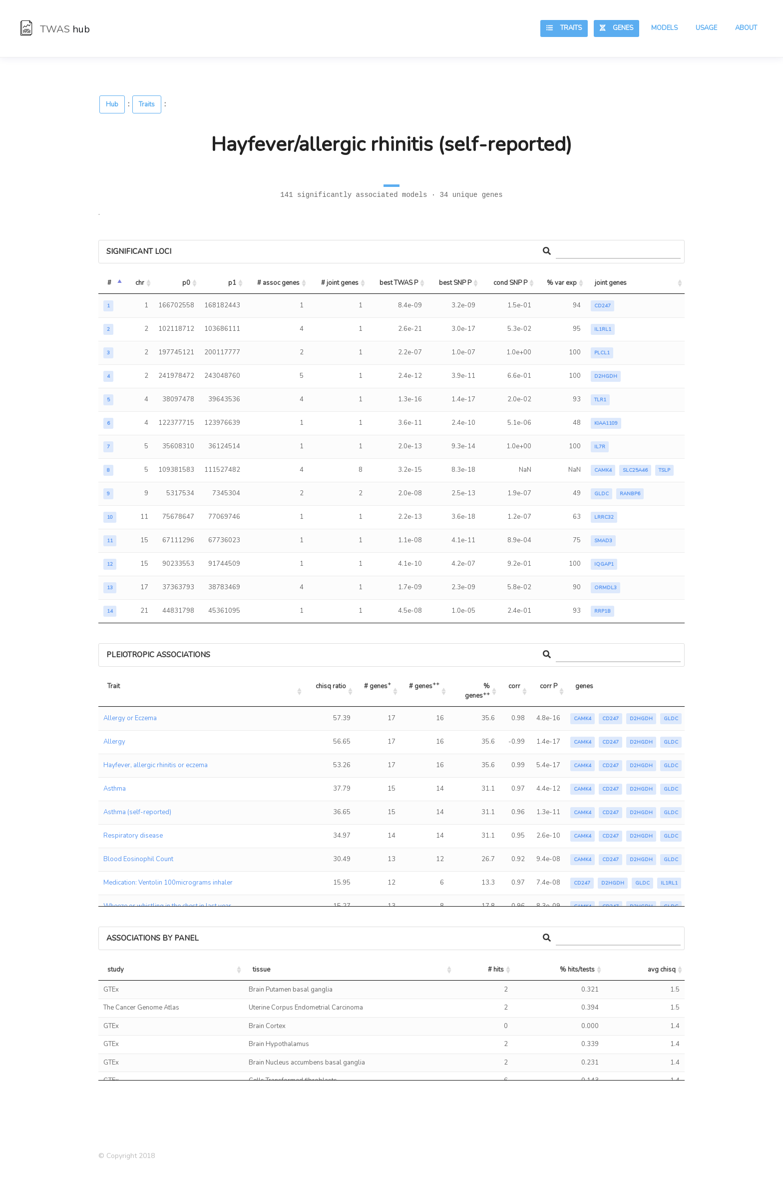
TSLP (664, 470)
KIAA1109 (606, 423)
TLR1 (600, 399)
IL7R (599, 446)
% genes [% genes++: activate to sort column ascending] (478, 691)
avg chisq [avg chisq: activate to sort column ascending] (662, 969)
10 (110, 517)
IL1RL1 (602, 329)
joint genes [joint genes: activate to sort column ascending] (611, 282)
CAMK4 (603, 470)
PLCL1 (602, 352)
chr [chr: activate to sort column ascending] (139, 282)
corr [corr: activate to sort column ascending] (514, 686)
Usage (706, 27)
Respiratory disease (133, 835)
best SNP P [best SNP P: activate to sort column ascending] (455, 282)
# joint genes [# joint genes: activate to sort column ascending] (340, 282)
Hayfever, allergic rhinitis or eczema (155, 765)
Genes (616, 27)
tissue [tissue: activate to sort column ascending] (261, 969)
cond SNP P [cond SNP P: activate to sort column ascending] (510, 282)
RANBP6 (630, 493)
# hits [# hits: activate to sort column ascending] (496, 969)
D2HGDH (605, 376)
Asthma (114, 788)
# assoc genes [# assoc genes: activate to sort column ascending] (278, 282)
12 (110, 564)
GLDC (601, 493)
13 (110, 587)
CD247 (602, 305)
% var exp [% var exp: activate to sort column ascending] (562, 282)
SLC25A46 (635, 470)
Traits (564, 27)
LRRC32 (604, 517)
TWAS (55, 29)
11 (110, 540)
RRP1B (602, 611)
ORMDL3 (605, 587)
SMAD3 (603, 540)
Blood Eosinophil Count (138, 859)
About (746, 27)
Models (664, 27)
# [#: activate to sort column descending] (109, 282)
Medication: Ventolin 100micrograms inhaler (168, 882)
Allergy (114, 741)
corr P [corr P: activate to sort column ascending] (548, 686)
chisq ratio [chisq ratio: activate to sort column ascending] (331, 686)
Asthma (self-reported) (137, 812)
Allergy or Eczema (130, 718)
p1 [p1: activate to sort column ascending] (232, 282)
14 (110, 611)
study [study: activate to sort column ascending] (115, 969)
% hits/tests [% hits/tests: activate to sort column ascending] (577, 969)
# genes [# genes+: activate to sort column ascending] (377, 685)
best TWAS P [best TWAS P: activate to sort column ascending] (399, 282)
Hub (112, 104)
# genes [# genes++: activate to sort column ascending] (424, 685)
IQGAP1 (604, 564)
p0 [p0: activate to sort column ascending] (186, 282)
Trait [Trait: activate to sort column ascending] (113, 686)
